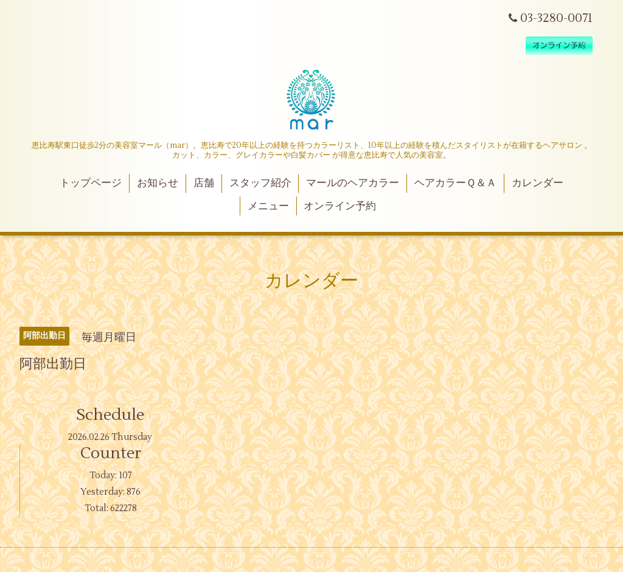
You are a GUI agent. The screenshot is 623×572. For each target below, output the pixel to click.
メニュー (268, 206)
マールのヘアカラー (352, 183)
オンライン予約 (340, 206)
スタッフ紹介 (260, 183)
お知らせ (157, 183)
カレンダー (537, 183)
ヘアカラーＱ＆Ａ (455, 183)
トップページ (91, 183)
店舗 (203, 183)
